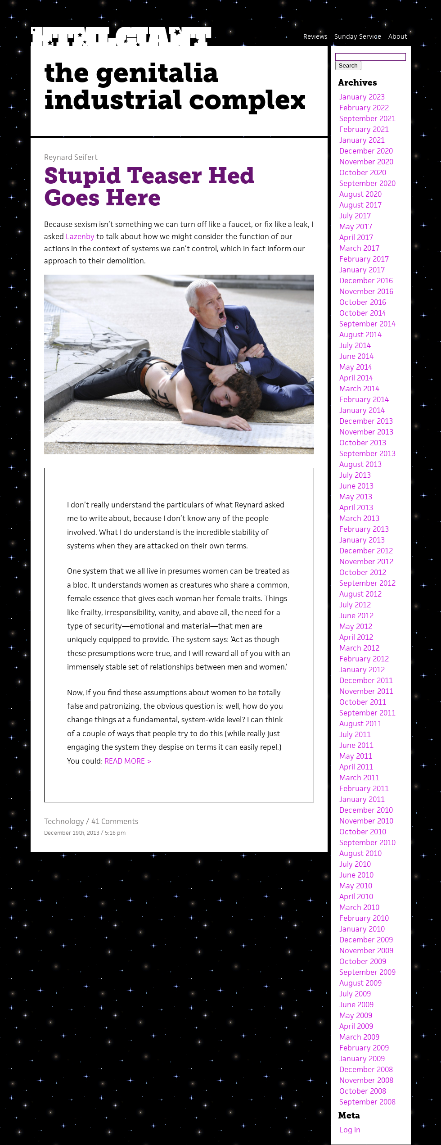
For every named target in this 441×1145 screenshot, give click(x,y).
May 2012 (355, 626)
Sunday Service (357, 36)
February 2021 (364, 129)
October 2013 (362, 443)
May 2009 (355, 1015)
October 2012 (362, 572)
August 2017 (360, 205)
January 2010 (362, 929)
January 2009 (362, 1059)
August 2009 (360, 983)
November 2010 (366, 821)
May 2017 (355, 226)
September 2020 (367, 183)
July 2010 (355, 864)
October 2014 (362, 313)
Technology (64, 821)
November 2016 (366, 291)
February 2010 (364, 918)
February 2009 (364, 1048)
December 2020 (366, 151)
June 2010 (356, 875)
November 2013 (366, 432)
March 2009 (359, 1037)
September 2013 (367, 453)
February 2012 (364, 659)
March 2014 (359, 389)
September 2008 (367, 1102)
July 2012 (355, 605)
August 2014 (360, 334)
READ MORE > (128, 761)
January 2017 (362, 270)
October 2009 (362, 961)
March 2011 (359, 778)
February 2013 (364, 529)
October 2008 (362, 1091)
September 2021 (367, 118)
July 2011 (355, 734)
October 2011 (362, 702)
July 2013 (355, 475)
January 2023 (362, 97)
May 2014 (355, 367)
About (397, 36)
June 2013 (356, 486)
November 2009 (366, 950)
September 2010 (367, 842)
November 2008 (366, 1080)
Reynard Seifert (71, 157)
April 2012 (356, 637)
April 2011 (356, 767)
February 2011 (364, 788)
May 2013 (355, 497)
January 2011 (362, 799)
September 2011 (367, 713)
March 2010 (359, 907)
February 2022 (364, 108)
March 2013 (359, 518)
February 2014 (364, 399)
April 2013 (356, 507)
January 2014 (362, 410)
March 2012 (359, 648)
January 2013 (362, 540)
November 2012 (366, 561)
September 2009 (367, 972)
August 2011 (360, 724)
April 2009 (356, 1026)
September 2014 (367, 324)
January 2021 (362, 140)
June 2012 (356, 615)
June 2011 (356, 745)
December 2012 (366, 551)
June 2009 (356, 1004)
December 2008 (366, 1069)
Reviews (315, 36)
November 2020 (366, 162)
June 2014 (356, 356)
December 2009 (366, 940)
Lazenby (80, 236)
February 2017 (364, 259)
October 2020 (362, 172)
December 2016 (366, 280)
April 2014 (356, 378)
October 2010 (362, 832)
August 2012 (360, 594)
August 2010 (360, 853)
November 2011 (366, 691)
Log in (349, 1130)
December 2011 (366, 680)
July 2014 (355, 345)
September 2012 (367, 583)
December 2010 (366, 810)
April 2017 (356, 237)
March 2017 (359, 248)
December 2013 (366, 421)
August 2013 (360, 464)
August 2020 (360, 194)
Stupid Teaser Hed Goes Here (149, 187)
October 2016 (362, 302)
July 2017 (355, 216)
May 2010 (355, 886)
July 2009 (355, 994)
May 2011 (355, 756)
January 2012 (362, 669)
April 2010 (356, 896)
